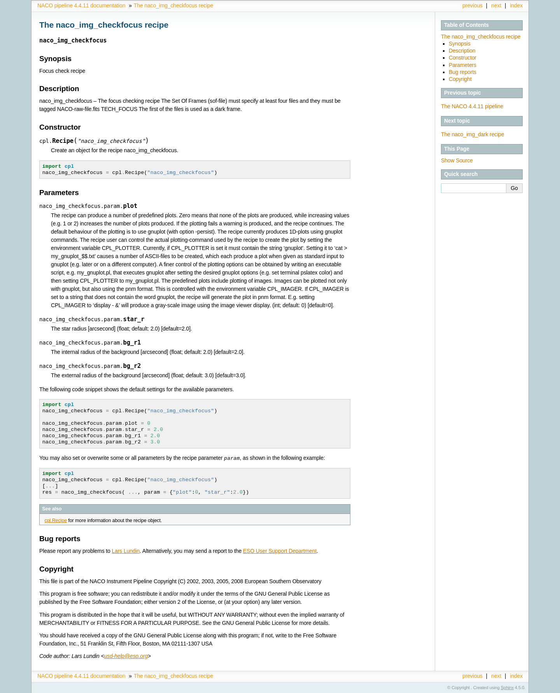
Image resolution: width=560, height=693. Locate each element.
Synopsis (460, 43)
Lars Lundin (126, 550)
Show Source (457, 160)
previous (472, 5)
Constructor (462, 58)
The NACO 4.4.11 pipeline (472, 106)
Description (462, 50)
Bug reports (462, 72)
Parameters (462, 65)
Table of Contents (466, 25)
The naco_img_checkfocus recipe (173, 5)
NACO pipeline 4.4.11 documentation (81, 5)
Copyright (460, 79)
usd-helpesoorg (125, 656)
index (516, 5)
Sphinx (507, 687)
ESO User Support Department (280, 550)
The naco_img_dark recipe (472, 134)
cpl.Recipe (56, 520)
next (496, 5)
